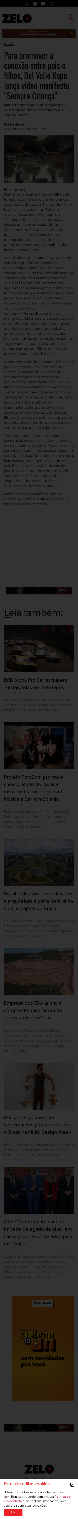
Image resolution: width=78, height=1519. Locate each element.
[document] (39, 759)
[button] (72, 1484)
